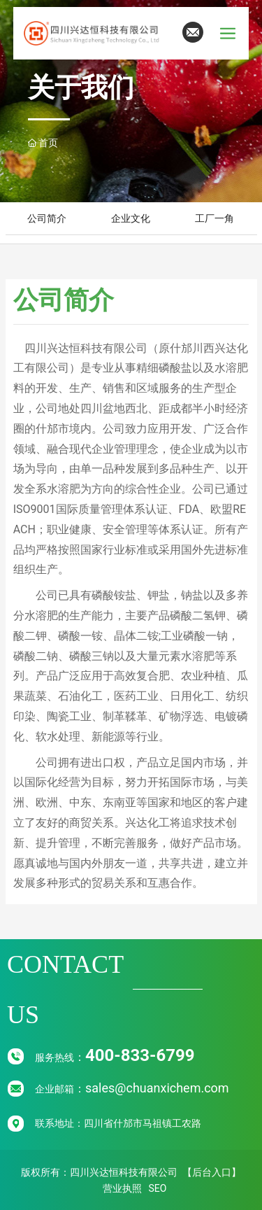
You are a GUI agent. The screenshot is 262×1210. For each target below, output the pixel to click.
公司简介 (46, 218)
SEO (158, 1188)
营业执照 (122, 1188)
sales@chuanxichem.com (157, 1088)
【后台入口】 (211, 1172)
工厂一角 (214, 218)
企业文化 (130, 218)
